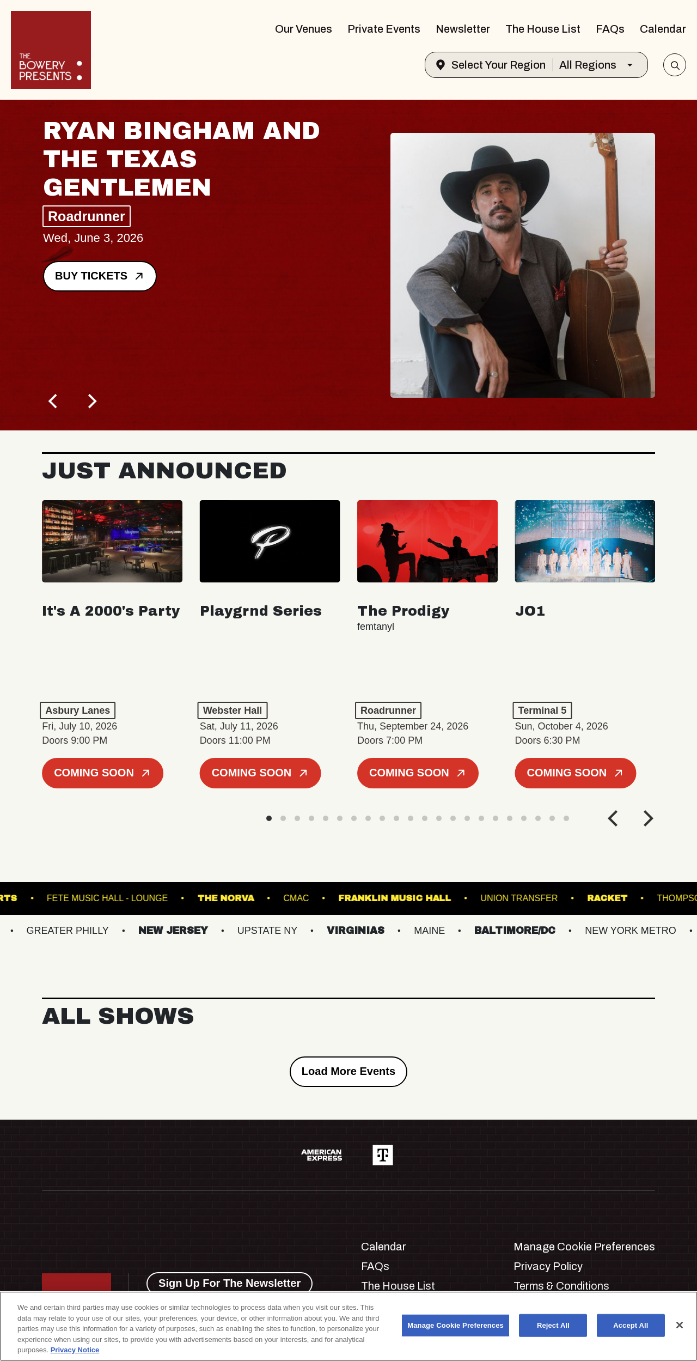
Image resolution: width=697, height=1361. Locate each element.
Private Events (383, 29)
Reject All (553, 1325)
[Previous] (54, 401)
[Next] (91, 401)
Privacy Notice (75, 1350)
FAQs (610, 29)
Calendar (663, 29)
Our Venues (303, 29)
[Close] (680, 1325)
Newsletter (463, 29)
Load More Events (348, 1071)
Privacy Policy (548, 1266)
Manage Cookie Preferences (584, 1247)
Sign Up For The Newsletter (229, 1283)
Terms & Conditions (561, 1286)
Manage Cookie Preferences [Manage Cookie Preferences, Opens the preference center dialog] (455, 1325)
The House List (542, 29)
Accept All (630, 1325)
